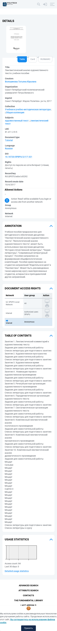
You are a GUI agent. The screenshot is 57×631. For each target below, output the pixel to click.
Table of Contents (18, 335)
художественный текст (17, 120)
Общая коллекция (15, 112)
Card (32, 59)
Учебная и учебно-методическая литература (28, 109)
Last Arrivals (28, 605)
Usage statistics (17, 539)
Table (22, 59)
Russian (9, 148)
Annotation (13, 225)
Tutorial (9, 140)
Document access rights (23, 288)
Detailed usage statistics (17, 571)
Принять (28, 628)
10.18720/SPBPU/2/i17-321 (18, 157)
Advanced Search (28, 585)
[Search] (38, 4)
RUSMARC (45, 59)
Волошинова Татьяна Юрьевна (20, 81)
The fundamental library (28, 600)
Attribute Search (28, 590)
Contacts (28, 595)
